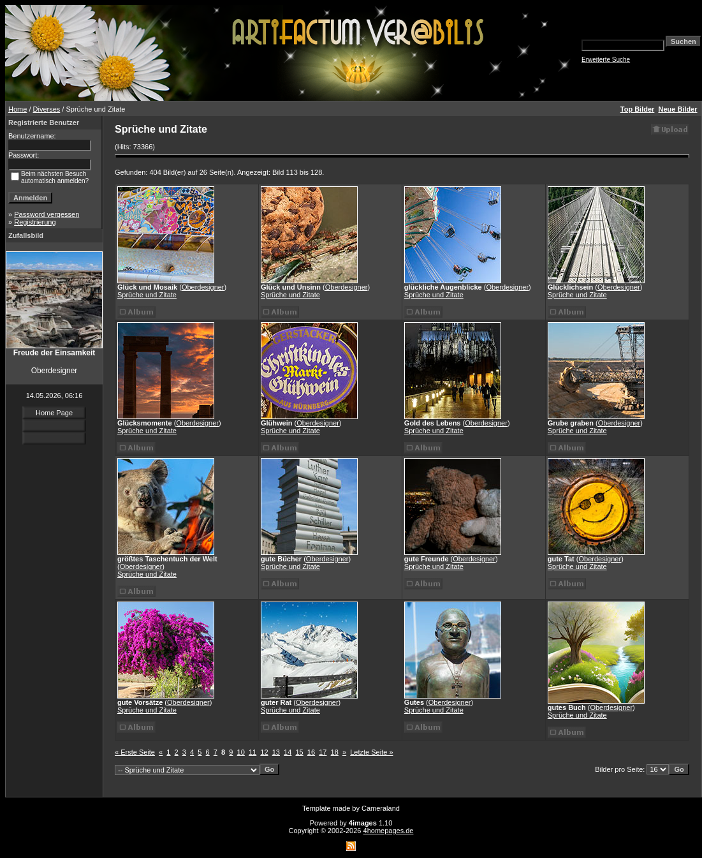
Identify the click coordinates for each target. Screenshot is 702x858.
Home (17, 109)
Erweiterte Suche (605, 59)
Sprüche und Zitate (147, 295)
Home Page (54, 413)
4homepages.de (388, 830)
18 (335, 752)
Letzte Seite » (371, 752)
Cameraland (381, 808)
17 (322, 752)
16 (311, 752)
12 (264, 752)
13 (276, 752)
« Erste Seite (135, 752)
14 (287, 752)
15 (299, 752)
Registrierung (34, 222)
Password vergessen (46, 214)
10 (241, 752)
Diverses (47, 109)
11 (252, 752)
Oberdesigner (203, 287)
